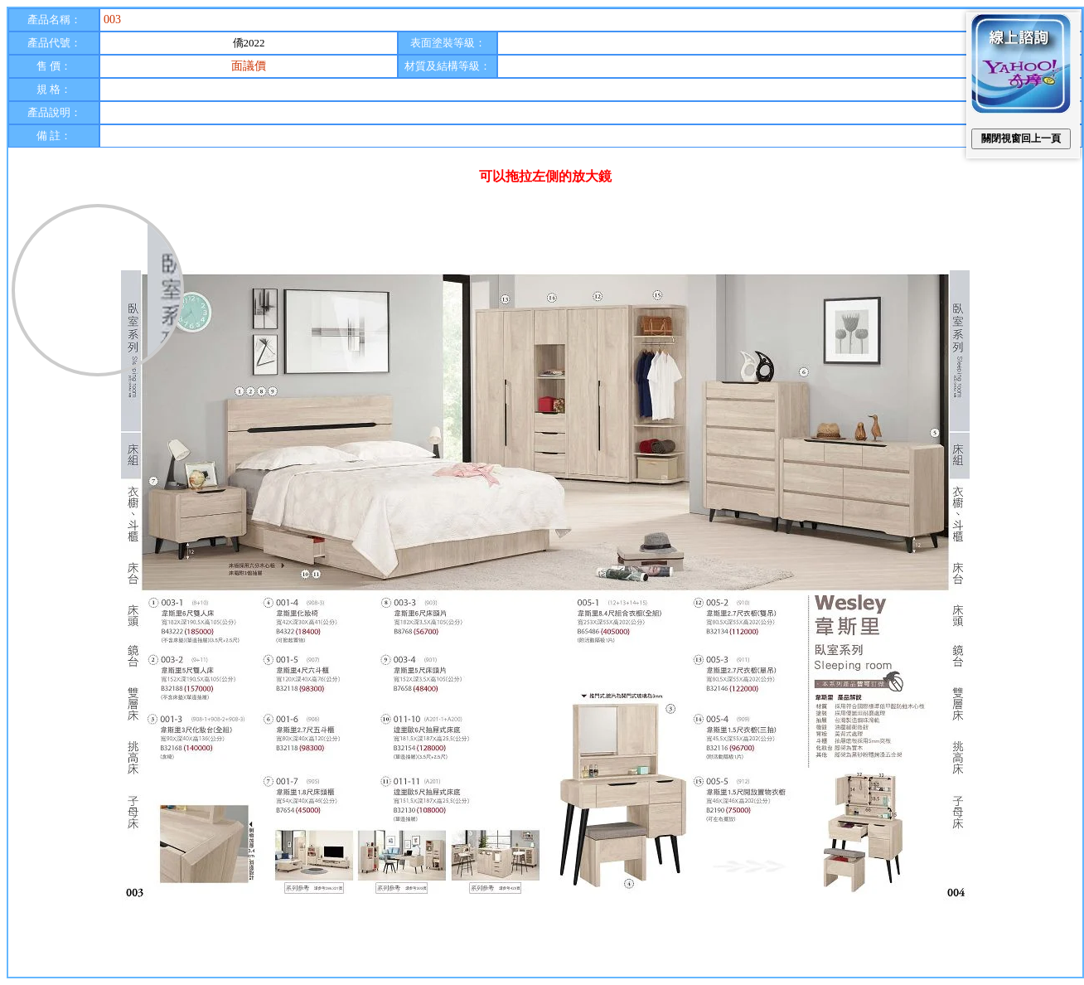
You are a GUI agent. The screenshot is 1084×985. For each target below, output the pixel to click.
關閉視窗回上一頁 (1021, 138)
